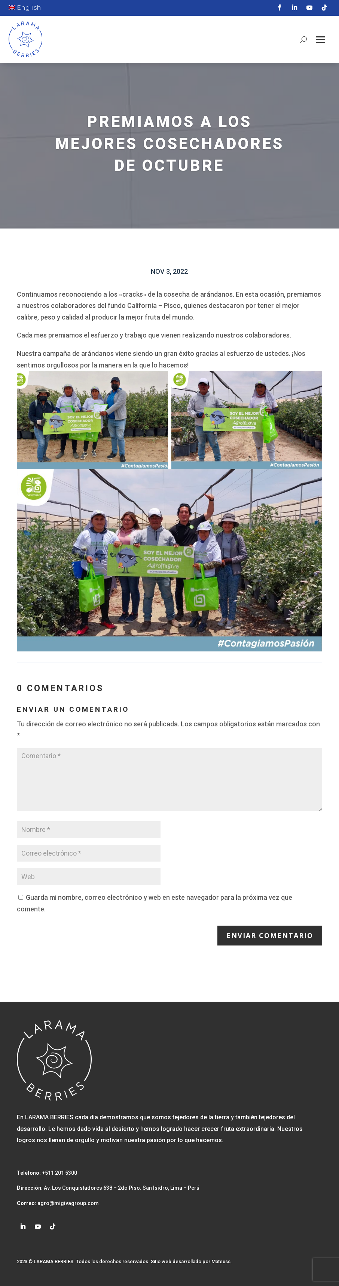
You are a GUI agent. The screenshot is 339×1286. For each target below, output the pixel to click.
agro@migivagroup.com (67, 1203)
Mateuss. (221, 1261)
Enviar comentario (269, 935)
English (25, 7)
